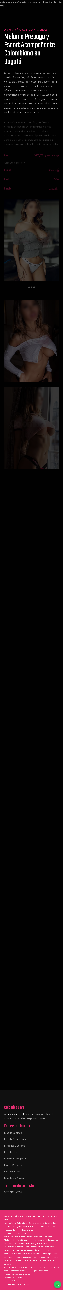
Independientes (35, 1)
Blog (2, 5)
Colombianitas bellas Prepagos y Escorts (26, 1118)
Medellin (54, 1)
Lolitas (25, 1)
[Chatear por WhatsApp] (57, 1284)
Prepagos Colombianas (13, 1277)
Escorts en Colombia (11, 1280)
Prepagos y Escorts (14, 1145)
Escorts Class (11, 1152)
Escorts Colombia (13, 1132)
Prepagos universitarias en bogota (17, 1284)
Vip (19, 1)
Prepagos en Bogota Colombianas (17, 1274)
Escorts (9, 1)
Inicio (2, 1)
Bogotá (46, 1)
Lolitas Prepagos (13, 1165)
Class (15, 1)
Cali (60, 1)
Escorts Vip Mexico (14, 1177)
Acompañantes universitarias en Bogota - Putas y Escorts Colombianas (31, 1267)
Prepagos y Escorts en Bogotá (15, 1233)
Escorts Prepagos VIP (15, 1158)
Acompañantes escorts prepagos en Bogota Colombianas (26, 1270)
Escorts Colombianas (15, 1139)
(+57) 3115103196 (13, 1192)
